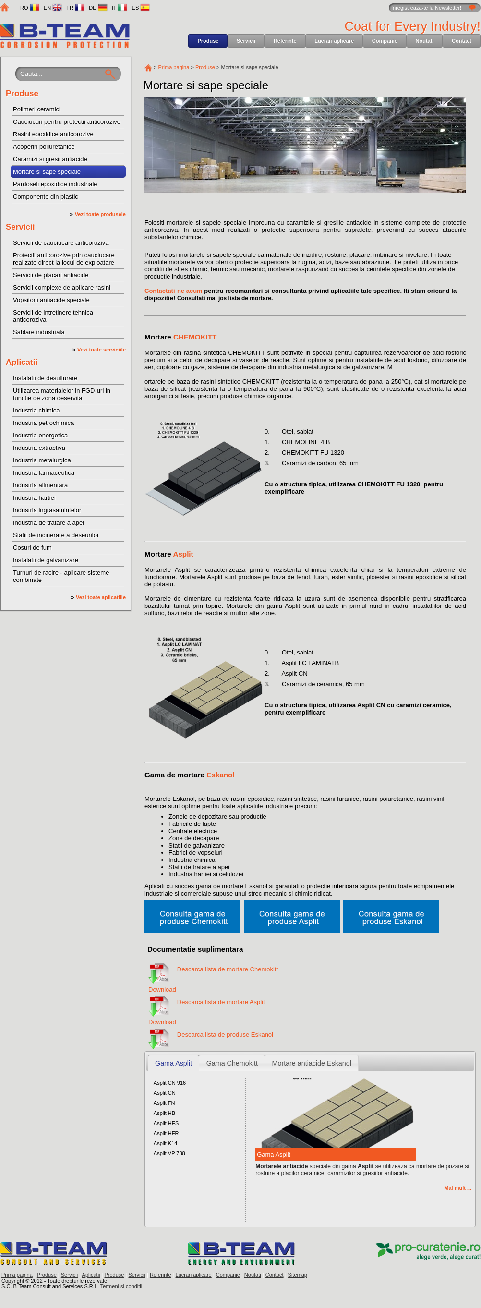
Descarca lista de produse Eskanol (225, 1034)
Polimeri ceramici (36, 109)
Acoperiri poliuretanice (44, 146)
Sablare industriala (39, 332)
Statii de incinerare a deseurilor (56, 535)
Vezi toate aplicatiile (101, 597)
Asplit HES (166, 1123)
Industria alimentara (40, 485)
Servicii (246, 41)
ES (141, 8)
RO (29, 8)
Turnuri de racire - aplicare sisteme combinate (61, 576)
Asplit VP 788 (169, 1153)
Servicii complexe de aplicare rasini (61, 287)
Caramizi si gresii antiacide (50, 159)
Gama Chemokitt (232, 1063)
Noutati (425, 41)
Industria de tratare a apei (48, 522)
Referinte (285, 41)
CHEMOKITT (194, 337)
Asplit (183, 554)
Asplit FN (164, 1103)
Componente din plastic (45, 196)
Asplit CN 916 (170, 1083)
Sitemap (297, 1275)
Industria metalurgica (42, 460)
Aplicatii (21, 362)
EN (53, 8)
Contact (461, 41)
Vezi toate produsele (100, 214)
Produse (207, 41)
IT (120, 8)
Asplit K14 (166, 1143)
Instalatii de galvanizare (45, 560)
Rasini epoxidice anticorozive (53, 134)
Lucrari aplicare (334, 41)
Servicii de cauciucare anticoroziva (60, 242)
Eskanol (220, 775)
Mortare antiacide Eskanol (311, 1063)
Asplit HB (164, 1113)
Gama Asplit (173, 1063)
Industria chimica (36, 410)
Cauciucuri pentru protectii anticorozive (66, 121)
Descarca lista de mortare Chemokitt (227, 969)
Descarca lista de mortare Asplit (221, 1001)
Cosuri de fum (32, 547)
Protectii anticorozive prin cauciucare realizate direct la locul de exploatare (64, 259)
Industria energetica (40, 435)
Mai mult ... (457, 1188)
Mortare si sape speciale (47, 171)
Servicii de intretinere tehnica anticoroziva (53, 316)
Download (162, 986)
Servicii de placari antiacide (51, 275)
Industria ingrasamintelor (47, 510)
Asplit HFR (166, 1133)
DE (98, 8)
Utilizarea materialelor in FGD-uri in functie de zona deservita (61, 394)
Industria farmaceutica (43, 472)
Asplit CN (165, 1093)
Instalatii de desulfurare (45, 378)
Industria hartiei (34, 497)
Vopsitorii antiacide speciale (51, 299)
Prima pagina (174, 67)
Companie (384, 41)
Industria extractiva (39, 447)
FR (75, 8)
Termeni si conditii (121, 1286)
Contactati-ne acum (173, 290)
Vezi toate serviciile (101, 349)
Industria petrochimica (43, 422)
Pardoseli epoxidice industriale (55, 184)
